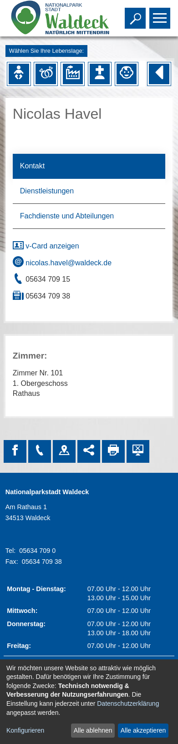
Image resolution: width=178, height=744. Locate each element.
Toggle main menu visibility (161, 14)
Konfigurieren (25, 730)
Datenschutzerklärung (128, 703)
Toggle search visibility (136, 14)
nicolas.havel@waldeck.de (62, 263)
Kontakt (32, 166)
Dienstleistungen (47, 191)
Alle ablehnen (93, 730)
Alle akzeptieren (143, 730)
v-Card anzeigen (46, 246)
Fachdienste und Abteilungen (67, 216)
